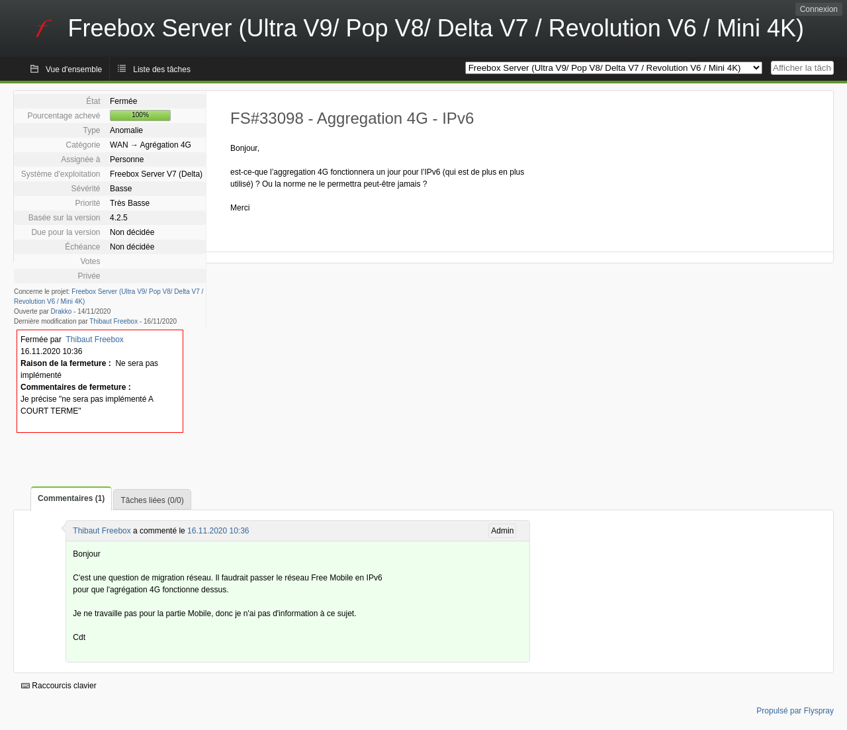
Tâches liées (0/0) (151, 500)
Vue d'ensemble (74, 69)
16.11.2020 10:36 (218, 530)
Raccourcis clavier (59, 685)
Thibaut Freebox (113, 321)
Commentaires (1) (71, 498)
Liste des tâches (162, 69)
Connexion (819, 9)
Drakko (61, 311)
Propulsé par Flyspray (795, 710)
